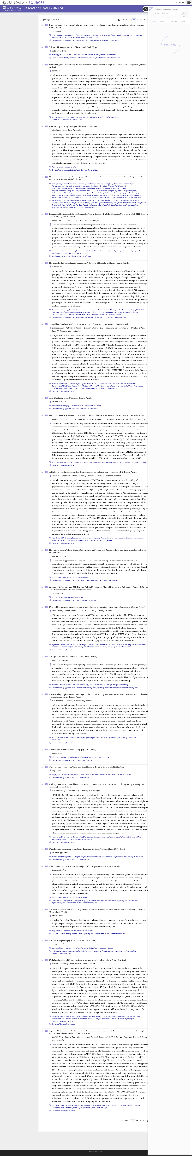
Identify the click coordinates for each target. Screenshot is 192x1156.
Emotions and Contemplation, (86, 688)
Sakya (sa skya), (133, 193)
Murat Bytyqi (95, 220)
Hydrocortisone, (101, 1016)
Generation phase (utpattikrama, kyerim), (132, 203)
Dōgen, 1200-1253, (137, 310)
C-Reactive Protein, (58, 1016)
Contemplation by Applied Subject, (64, 40)
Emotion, (55, 684)
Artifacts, (64, 538)
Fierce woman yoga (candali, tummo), (65, 186)
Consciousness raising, (60, 310)
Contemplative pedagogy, (61, 406)
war (86, 253)
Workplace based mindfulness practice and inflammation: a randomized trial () (87, 960)
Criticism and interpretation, (90, 774)
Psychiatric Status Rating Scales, (89, 388)
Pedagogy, (134, 312)
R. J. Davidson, (58, 790)
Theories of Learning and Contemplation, (90, 317)
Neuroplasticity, (67, 37)
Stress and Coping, (129, 251)
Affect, (78, 383)
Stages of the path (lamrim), (62, 197)
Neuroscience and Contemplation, (88, 40)
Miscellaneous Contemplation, (62, 900)
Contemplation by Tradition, (86, 58)
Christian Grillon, (138, 328)
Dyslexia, (105, 35)
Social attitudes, (70, 314)
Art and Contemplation (84, 760)
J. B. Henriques (94, 790)
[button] (189, 2)
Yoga (105, 1108)
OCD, (75, 37)
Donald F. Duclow (59, 870)
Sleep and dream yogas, (133, 195)
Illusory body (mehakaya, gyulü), (63, 188)
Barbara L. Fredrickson (61, 660)
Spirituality (89, 931)
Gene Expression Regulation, (84, 1105)
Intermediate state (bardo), (85, 188)
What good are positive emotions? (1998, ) (73, 656)
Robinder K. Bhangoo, (75, 328)
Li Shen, (81, 611)
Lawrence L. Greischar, (96, 476)
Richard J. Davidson (113, 476)
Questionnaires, (80, 839)
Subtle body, (76, 197)
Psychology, (108, 684)
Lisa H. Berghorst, (107, 328)
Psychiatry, (80, 251)
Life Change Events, (92, 737)
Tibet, (94, 197)
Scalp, (54, 540)
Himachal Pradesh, (80, 55)
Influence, (104, 774)
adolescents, (141, 251)
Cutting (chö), (108, 184)
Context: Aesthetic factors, (70, 774)
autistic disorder (124, 647)
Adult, (54, 462)
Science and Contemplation (109, 40)
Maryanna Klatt (89, 964)
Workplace (70, 1021)
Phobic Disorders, (68, 839)
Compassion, (87, 35)
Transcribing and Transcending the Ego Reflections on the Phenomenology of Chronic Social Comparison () (97, 65)
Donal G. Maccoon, (60, 419)
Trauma (95, 37)
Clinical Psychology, (69, 251)
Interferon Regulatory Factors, (129, 1105)
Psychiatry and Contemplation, (127, 900)
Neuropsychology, (100, 948)
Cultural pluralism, (123, 310)
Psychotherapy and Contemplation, (64, 903)
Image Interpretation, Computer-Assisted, (110, 644)
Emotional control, (78, 684)
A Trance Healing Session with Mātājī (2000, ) (74, 47)
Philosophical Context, (59, 951)
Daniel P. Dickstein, (123, 328)
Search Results (16, 11)
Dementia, (64, 1105)
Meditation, (112, 35)
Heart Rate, (126, 837)
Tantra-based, (87, 197)
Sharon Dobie (57, 593)
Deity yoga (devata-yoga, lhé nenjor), (64, 207)
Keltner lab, (81, 737)
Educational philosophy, (74, 312)
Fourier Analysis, (82, 644)
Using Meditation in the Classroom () (70, 398)
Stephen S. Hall (58, 944)
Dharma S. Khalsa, (140, 1037)
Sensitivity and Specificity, (66, 540)
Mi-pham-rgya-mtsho (60, 853)
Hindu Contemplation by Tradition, (64, 58)
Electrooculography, (109, 837)
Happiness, (89, 684)
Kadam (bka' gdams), (103, 188)
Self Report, (115, 1019)
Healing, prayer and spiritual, (62, 55)
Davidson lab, (121, 383)
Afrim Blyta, (85, 220)
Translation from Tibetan (134, 197)
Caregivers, (56, 1105)
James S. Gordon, (59, 220)
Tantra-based (111, 55)
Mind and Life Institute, (125, 35)
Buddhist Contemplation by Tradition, (106, 200)
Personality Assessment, (60, 388)
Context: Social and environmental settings (67, 119)
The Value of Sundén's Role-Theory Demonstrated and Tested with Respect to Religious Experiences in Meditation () (97, 551)
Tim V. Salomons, (111, 419)
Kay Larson (56, 770)
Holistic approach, (97, 312)
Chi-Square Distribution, (102, 383)
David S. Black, (58, 1037)
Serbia (106, 757)
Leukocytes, (56, 1108)
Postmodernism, (114, 774)
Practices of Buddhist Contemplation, (105, 203)
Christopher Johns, (59, 130)
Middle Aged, (97, 462)
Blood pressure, (66, 837)
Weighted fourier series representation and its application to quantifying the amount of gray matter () (97, 607)
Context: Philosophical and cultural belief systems (70, 577)
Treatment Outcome (139, 462)
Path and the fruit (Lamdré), (62, 193)
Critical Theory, (111, 310)
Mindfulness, (56, 37)
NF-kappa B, (87, 1108)
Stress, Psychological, (124, 462)
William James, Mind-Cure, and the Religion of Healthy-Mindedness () (84, 866)
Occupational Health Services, (88, 1019)
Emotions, (60, 737)
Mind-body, (138, 35)
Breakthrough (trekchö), (86, 184)
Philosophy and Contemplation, (103, 951)
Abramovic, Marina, (59, 757)
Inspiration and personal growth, (64, 931)
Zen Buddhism (125, 774)
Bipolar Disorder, (87, 383)
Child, (114, 383)
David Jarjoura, (76, 964)
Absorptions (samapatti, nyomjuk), (64, 184)
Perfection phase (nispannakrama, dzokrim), (88, 193)
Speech (89, 839)
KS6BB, (54, 856)
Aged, (59, 837)
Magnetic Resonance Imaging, (62, 647)
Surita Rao (56, 71)
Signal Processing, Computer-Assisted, (89, 540)
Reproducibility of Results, (90, 647)
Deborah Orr (57, 267)
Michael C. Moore (59, 402)
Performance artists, (96, 757)
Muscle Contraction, (125, 538)
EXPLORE (179, 3)
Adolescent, (72, 383)
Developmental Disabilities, (61, 386)
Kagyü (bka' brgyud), (118, 188)
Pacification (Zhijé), (130, 191)
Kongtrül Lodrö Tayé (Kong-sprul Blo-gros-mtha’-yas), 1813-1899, (75, 191)
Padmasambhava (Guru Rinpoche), (100, 856)
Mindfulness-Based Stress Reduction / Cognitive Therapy (71, 256)
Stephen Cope (57, 916)
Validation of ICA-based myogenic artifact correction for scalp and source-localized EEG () (93, 472)
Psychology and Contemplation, (87, 580)
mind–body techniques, (60, 253)
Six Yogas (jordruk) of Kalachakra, (112, 195)
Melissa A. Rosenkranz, (77, 419)
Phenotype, (73, 388)
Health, (96, 684)
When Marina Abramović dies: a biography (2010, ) (72, 749)
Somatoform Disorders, (129, 737)
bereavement (56, 740)
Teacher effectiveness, (84, 314)
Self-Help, (55, 934)
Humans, (120, 386)
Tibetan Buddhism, (86, 200)
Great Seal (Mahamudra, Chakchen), (113, 186)
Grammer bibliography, (80, 1016)
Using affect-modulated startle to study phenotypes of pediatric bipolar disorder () (89, 324)
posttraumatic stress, (76, 253)
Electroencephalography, (92, 538)
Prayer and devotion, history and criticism (128, 856)
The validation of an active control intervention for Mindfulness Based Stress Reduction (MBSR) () (96, 415)
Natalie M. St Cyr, (112, 1037)
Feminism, (87, 312)
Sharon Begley (57, 31)
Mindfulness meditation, (113, 312)
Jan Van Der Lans (59, 556)
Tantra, (102, 55)
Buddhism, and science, (74, 35)
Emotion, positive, (65, 684)
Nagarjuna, (127, 312)
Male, (126, 386)
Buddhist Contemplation (85, 207)
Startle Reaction (113, 388)
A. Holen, (78, 700)
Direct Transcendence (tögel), (124, 184)
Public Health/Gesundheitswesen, (96, 251)
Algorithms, (56, 538)
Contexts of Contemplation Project (63, 391)
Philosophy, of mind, (84, 37)
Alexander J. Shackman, (61, 476)
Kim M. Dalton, (71, 611)
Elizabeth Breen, (97, 1037)
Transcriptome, (97, 1108)
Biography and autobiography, (77, 757)
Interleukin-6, (123, 1016)
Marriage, (107, 737)
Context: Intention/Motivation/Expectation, (67, 117)
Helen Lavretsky (58, 1040)
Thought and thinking (120, 684)
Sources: (7, 11)
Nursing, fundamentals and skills (64, 167)
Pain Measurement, (109, 462)
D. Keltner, (69, 700)
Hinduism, (91, 55)
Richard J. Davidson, (60, 331)
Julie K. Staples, (73, 220)
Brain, (54, 35)
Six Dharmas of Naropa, (91, 195)
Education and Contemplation (115, 317)
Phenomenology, (58, 314)
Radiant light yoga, (120, 193)
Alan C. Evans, (90, 611)
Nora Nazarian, (126, 1037)
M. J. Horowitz (87, 700)
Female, (114, 386)
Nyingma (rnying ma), (115, 191)
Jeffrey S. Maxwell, (79, 476)
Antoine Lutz (140, 419)
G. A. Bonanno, (58, 700)
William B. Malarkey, (60, 964)
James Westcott (58, 753)
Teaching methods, (99, 314)
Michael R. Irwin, (83, 1037)
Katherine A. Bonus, (95, 419)
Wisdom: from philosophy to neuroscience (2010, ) (72, 940)
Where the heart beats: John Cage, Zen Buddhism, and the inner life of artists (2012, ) (86, 766)
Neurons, (77, 647)
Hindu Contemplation (113, 58)
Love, (101, 684)
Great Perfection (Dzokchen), (89, 186)
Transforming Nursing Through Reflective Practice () (73, 126)
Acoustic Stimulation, (59, 383)
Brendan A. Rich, (59, 328)
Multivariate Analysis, (136, 386)
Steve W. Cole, (70, 1037)
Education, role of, (58, 312)
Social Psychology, (115, 251)
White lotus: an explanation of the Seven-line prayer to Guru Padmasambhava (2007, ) (87, 849)
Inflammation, (113, 1016)
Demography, (131, 383)
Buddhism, (61, 35)
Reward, (104, 388)
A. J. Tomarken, (82, 790)
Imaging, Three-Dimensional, (135, 644)
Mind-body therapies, (69, 1019)
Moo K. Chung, (58, 611)
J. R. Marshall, (70, 790)
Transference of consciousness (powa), (111, 197)
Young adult (107, 540)
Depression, (97, 35)
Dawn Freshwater (74, 130)
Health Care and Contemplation (87, 170)
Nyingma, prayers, (80, 856)
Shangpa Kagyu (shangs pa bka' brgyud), (67, 195)
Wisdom (110, 948)
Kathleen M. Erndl (59, 51)
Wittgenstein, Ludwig (113, 314)
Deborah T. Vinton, (91, 328)
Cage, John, (56, 774)
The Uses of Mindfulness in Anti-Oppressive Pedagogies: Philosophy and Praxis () (89, 262)
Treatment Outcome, (59, 1021)
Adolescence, (56, 251)
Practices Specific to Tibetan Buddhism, (65, 200)
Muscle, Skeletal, (138, 538)
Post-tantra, (109, 193)
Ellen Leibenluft (74, 331)
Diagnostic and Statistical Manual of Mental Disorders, (91, 386)
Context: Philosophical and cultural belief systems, (101, 117)
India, (98, 55)
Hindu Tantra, (101, 58)
